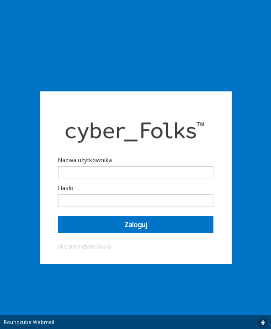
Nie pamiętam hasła (84, 246)
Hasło (66, 188)
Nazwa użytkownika (85, 160)
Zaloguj (135, 224)
